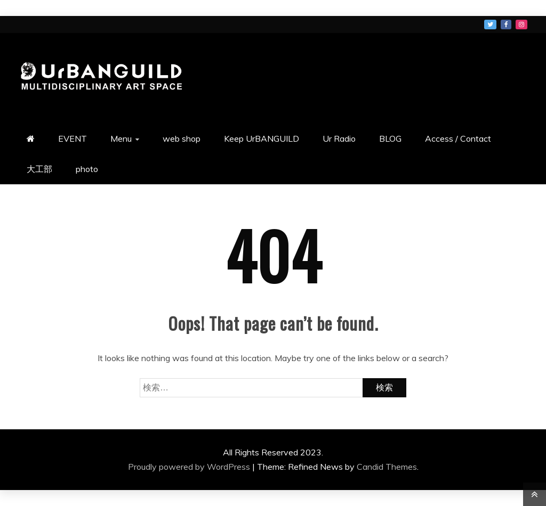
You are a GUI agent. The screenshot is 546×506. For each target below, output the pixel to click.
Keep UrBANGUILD (261, 138)
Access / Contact (458, 138)
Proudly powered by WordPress (190, 466)
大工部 (39, 169)
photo (87, 169)
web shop (181, 138)
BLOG (390, 138)
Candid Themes (387, 466)
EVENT (72, 138)
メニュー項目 (490, 24)
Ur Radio (339, 138)
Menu (121, 138)
